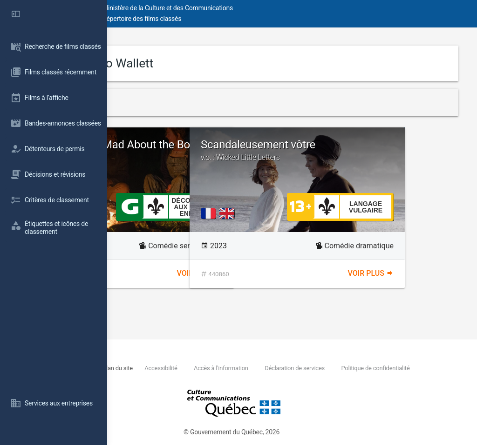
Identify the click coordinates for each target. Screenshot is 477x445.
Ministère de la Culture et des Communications (275, 8)
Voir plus (253, 273)
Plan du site (214, 368)
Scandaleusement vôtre (377, 150)
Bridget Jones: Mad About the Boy (200, 150)
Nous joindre (175, 368)
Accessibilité (257, 368)
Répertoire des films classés (249, 18)
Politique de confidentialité (198, 378)
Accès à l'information (317, 368)
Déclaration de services (391, 368)
